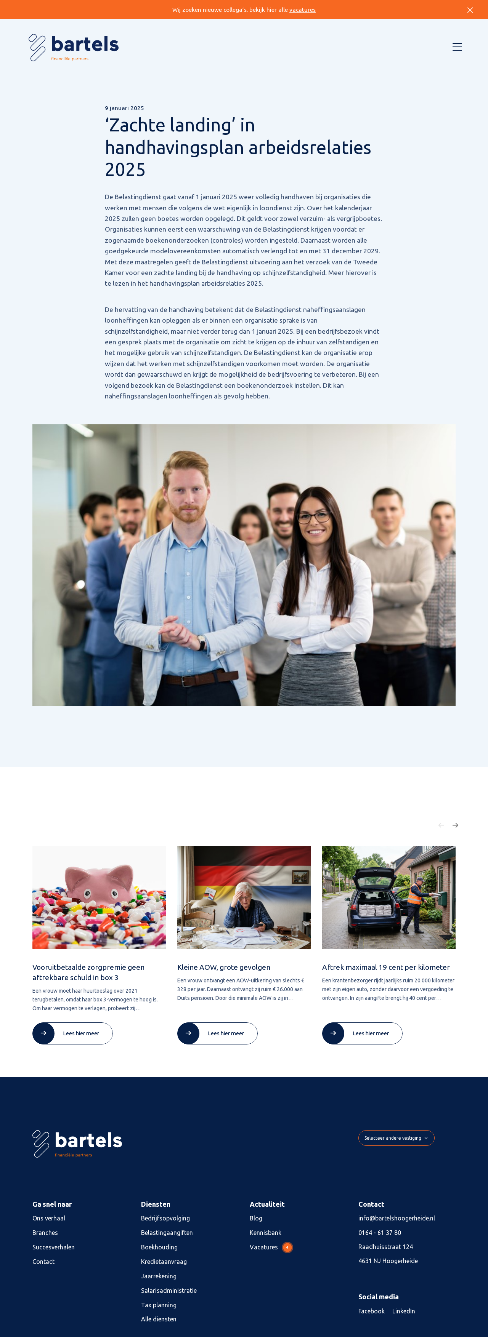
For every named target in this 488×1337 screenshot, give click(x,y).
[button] (441, 825)
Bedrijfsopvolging (165, 1218)
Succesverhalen (53, 1247)
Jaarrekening (159, 1276)
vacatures (302, 9)
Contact (43, 1261)
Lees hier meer (81, 1033)
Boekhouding (159, 1247)
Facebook (371, 1311)
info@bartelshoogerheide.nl (396, 1218)
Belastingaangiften (167, 1232)
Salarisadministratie (169, 1290)
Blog (256, 1218)
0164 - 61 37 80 (379, 1232)
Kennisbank (265, 1232)
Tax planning (159, 1305)
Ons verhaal (48, 1218)
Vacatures (271, 1247)
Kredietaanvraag (164, 1261)
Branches (45, 1232)
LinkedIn (403, 1311)
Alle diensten (159, 1319)
